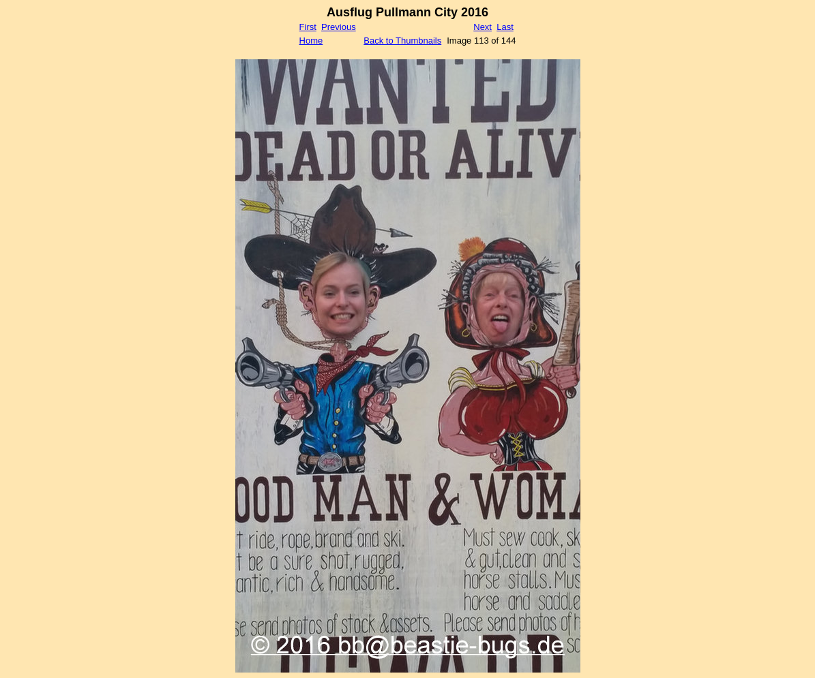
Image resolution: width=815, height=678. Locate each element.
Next (482, 27)
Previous (338, 27)
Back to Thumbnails (402, 40)
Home (311, 40)
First (307, 27)
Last (505, 27)
